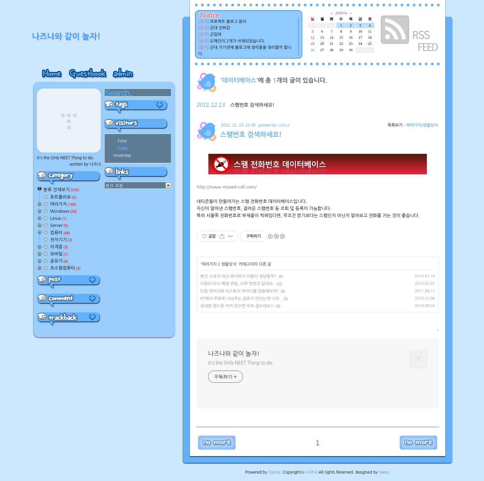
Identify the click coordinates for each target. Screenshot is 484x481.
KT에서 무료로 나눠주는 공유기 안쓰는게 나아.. (240, 299)
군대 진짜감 (220, 28)
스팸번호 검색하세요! (252, 105)
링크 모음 (114, 185)
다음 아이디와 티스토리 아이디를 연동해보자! (239, 291)
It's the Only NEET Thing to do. (241, 362)
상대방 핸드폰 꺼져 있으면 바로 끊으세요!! (237, 306)
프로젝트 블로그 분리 (228, 22)
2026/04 (341, 13)
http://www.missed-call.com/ (227, 187)
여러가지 (209, 264)
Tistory (274, 472)
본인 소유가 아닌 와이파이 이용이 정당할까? (238, 276)
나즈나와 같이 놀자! (233, 354)
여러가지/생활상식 (422, 125)
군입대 (215, 34)
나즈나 (312, 472)
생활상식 (228, 264)
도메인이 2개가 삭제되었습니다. (237, 41)
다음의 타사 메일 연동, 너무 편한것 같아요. (237, 284)
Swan (384, 472)
